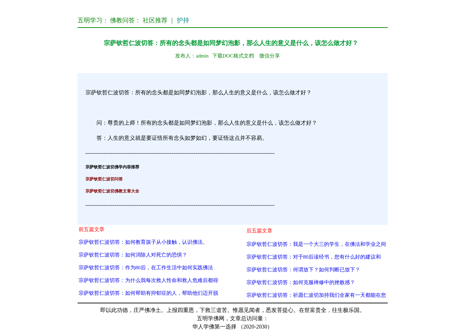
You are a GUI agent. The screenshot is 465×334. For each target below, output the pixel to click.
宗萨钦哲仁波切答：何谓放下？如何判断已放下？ (303, 269)
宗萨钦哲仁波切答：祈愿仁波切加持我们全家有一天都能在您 (316, 295)
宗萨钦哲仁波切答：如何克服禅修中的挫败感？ (300, 282)
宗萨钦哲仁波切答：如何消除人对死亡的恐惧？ (133, 255)
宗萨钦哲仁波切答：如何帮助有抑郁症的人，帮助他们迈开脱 (148, 293)
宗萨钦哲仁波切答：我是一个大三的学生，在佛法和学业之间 (316, 244)
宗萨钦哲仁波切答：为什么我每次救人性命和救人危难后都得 (148, 280)
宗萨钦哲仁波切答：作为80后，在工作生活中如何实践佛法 (146, 267)
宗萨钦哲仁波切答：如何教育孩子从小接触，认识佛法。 (143, 242)
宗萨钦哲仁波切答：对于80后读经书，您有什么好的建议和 (313, 257)
